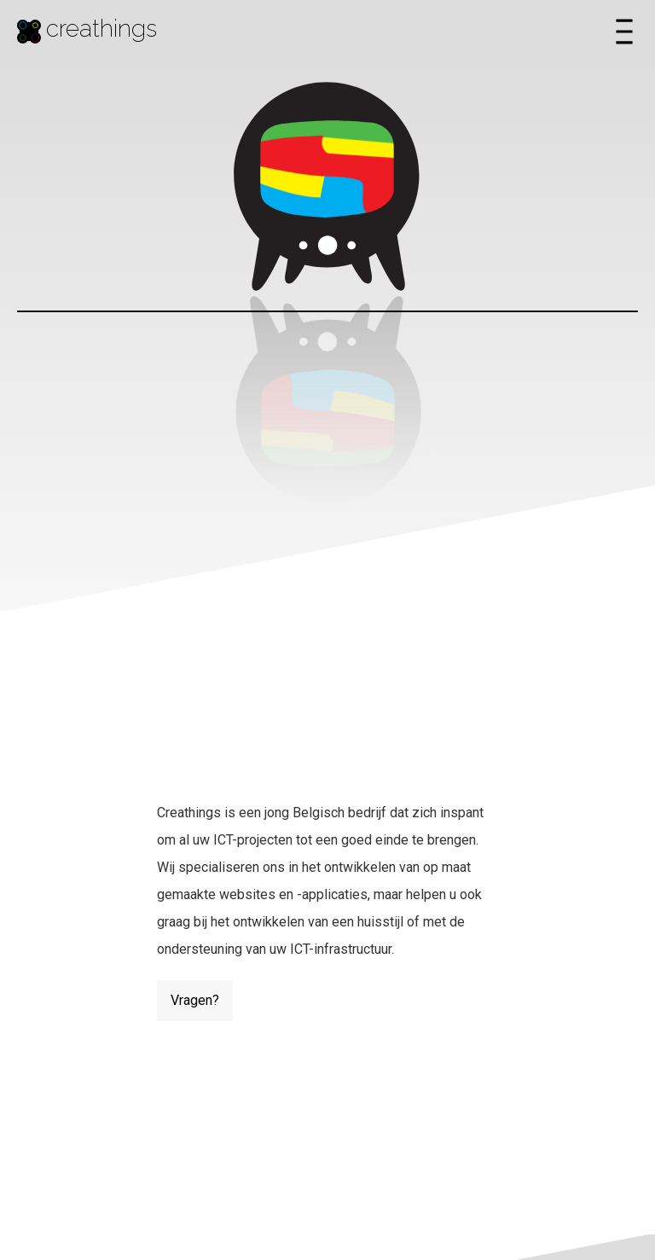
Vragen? (195, 1000)
